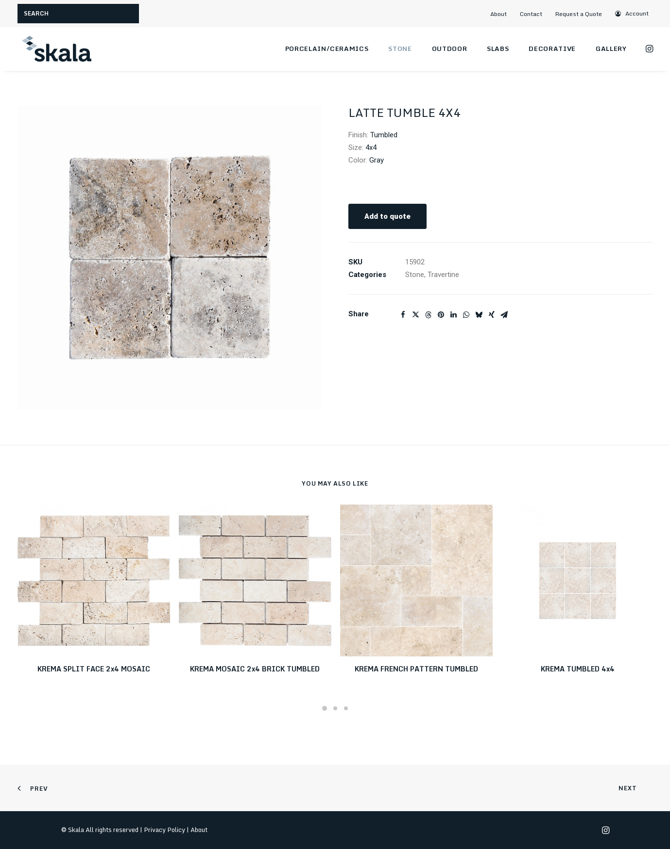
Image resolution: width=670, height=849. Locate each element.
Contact (531, 13)
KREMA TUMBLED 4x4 (578, 668)
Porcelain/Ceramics (327, 48)
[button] (632, 13)
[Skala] (56, 49)
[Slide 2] (335, 708)
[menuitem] (502, 13)
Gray (376, 160)
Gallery (611, 48)
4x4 (371, 147)
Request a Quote (578, 13)
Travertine (443, 274)
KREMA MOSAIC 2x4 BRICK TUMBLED (255, 668)
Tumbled (383, 135)
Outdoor (449, 48)
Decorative (552, 48)
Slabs (498, 48)
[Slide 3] (346, 708)
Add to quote (387, 216)
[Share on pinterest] (441, 315)
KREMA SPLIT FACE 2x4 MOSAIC (93, 668)
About (498, 13)
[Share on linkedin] (454, 315)
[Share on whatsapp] (466, 315)
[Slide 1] (324, 708)
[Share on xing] (492, 315)
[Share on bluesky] (479, 315)
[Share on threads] (428, 315)
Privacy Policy (164, 829)
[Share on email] (504, 315)
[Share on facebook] (403, 315)
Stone (400, 48)
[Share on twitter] (416, 315)
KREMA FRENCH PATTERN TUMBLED (416, 668)
